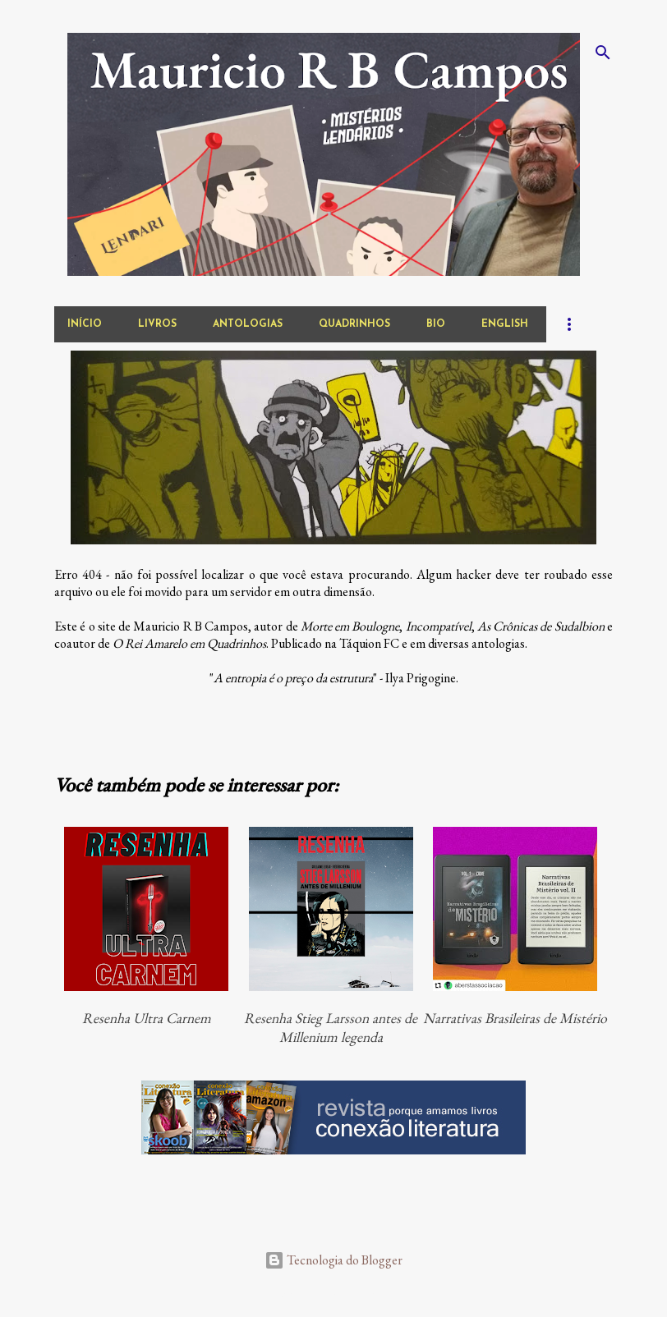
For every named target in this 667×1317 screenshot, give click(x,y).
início (84, 324)
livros (157, 324)
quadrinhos (354, 324)
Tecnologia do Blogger (333, 1260)
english (504, 324)
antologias (248, 324)
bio (435, 324)
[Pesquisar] (603, 52)
